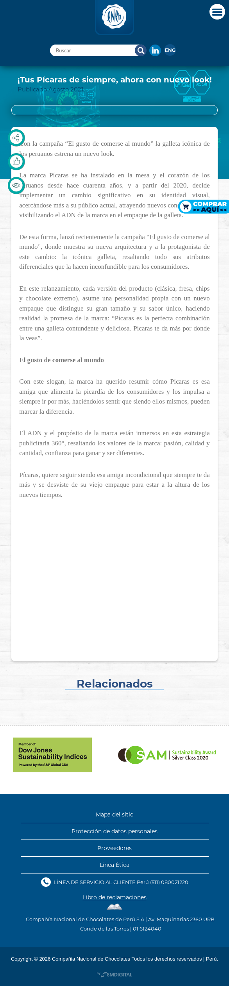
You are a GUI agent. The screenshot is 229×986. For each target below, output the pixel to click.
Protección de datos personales (114, 831)
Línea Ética (114, 864)
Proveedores (114, 848)
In (155, 50)
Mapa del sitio (115, 814)
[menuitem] (170, 50)
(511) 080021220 (169, 882)
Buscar (141, 50)
